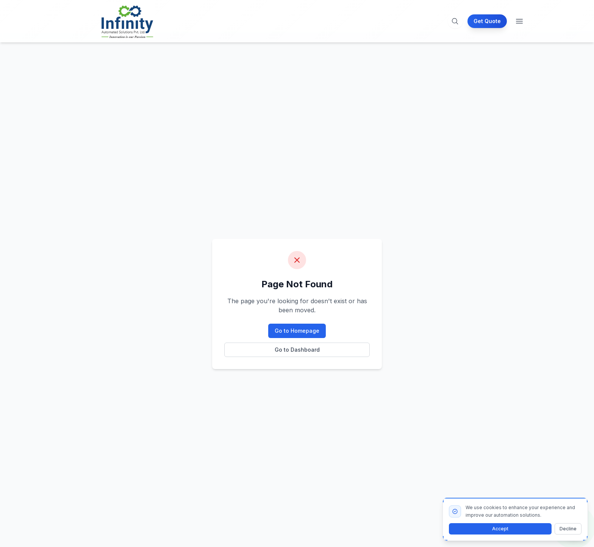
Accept (500, 528)
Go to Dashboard (297, 349)
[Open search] (455, 21)
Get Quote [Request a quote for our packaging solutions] (487, 21)
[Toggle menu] (519, 21)
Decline (568, 528)
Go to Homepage (297, 330)
